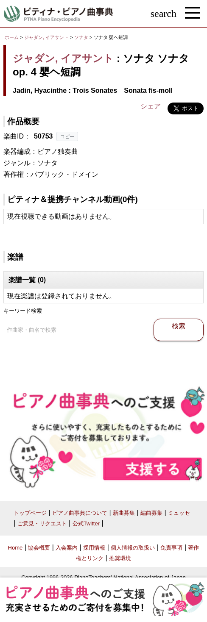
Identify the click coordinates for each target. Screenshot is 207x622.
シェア (150, 106)
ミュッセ (179, 513)
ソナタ (82, 37)
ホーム (12, 37)
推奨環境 (120, 558)
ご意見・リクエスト (42, 523)
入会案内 (67, 547)
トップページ (30, 513)
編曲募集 (151, 513)
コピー (67, 136)
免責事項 (171, 547)
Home (15, 547)
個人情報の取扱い (133, 547)
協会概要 (39, 547)
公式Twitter (86, 523)
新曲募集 (124, 513)
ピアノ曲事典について (79, 513)
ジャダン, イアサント (46, 37)
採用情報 (94, 547)
